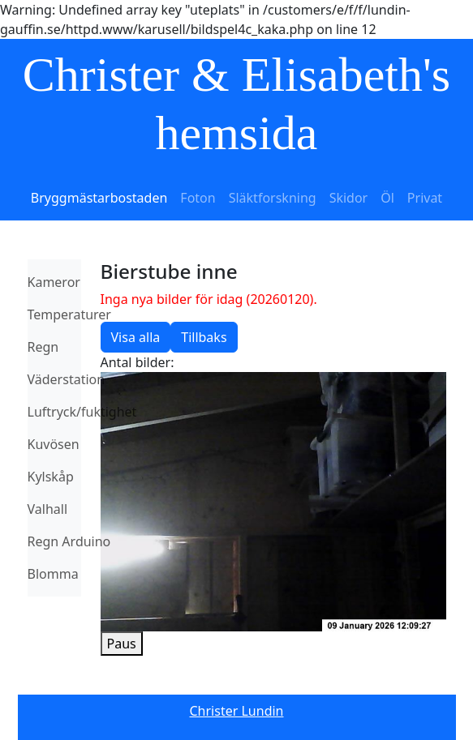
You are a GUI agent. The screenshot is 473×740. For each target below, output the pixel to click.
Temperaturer (69, 314)
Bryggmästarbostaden (99, 198)
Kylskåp (51, 476)
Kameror (54, 282)
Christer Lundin (237, 711)
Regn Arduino (69, 541)
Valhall (48, 509)
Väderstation (66, 379)
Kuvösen (54, 444)
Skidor (348, 198)
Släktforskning (272, 198)
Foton (197, 198)
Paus (121, 643)
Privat (424, 198)
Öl (387, 198)
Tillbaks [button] (203, 337)
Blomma (53, 574)
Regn (43, 347)
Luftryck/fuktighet (82, 412)
